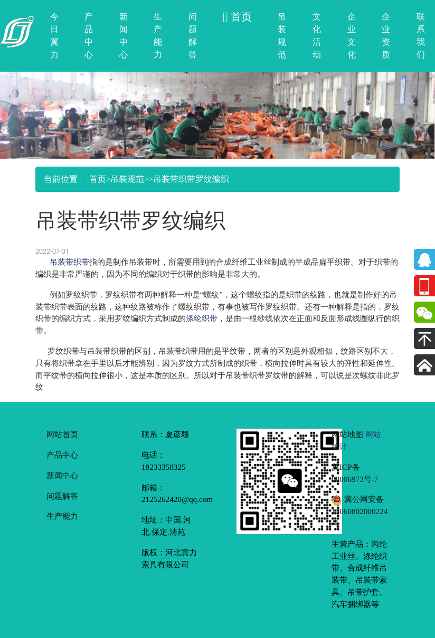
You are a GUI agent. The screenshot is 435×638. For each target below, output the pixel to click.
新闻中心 (123, 36)
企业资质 (386, 36)
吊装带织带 (69, 261)
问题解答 (192, 36)
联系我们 (421, 36)
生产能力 (158, 36)
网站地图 (347, 434)
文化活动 (317, 36)
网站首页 (62, 434)
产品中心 (88, 36)
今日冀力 (54, 36)
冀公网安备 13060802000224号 (359, 511)
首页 (97, 179)
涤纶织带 (202, 318)
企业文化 (351, 36)
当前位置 (61, 179)
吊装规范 (282, 36)
